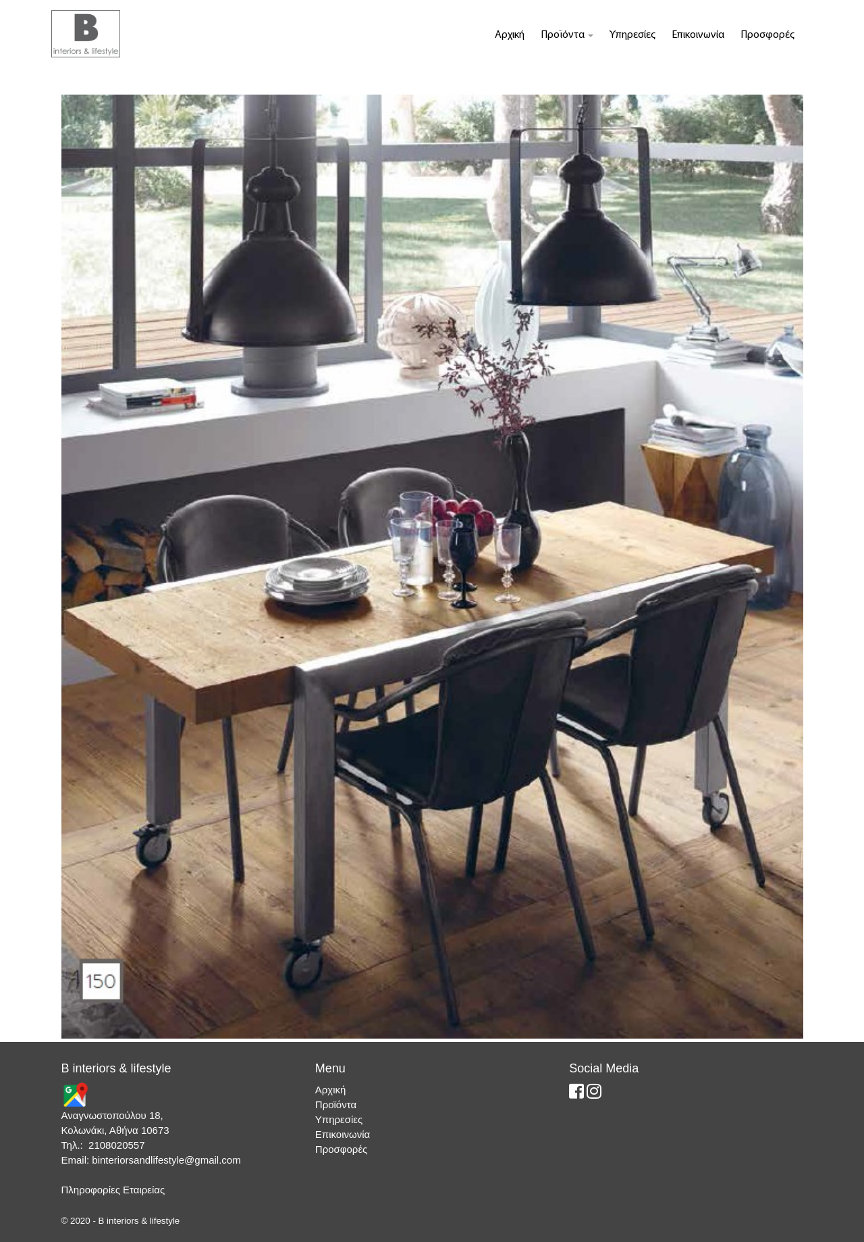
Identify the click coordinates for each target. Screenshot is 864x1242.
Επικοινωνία (698, 35)
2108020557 (116, 1145)
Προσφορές (767, 35)
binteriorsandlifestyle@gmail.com (166, 1160)
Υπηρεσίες (632, 35)
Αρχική (509, 35)
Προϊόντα (567, 35)
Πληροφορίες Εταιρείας (113, 1189)
